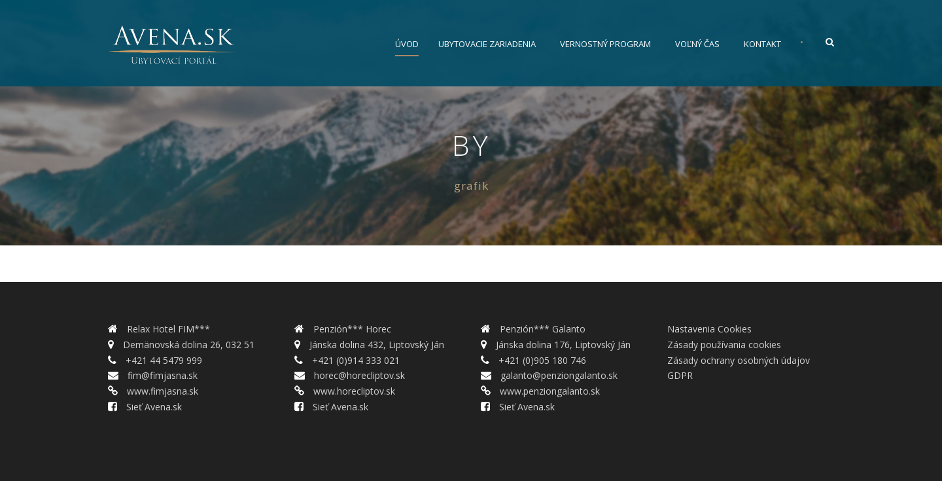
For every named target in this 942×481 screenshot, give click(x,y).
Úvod (407, 44)
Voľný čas (697, 44)
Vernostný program (605, 44)
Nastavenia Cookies (709, 329)
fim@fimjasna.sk (161, 375)
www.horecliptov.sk (353, 391)
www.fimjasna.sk (161, 391)
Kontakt (762, 44)
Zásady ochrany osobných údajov (738, 360)
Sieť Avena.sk (153, 407)
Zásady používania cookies (724, 344)
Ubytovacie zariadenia (487, 44)
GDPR (680, 375)
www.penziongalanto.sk (548, 391)
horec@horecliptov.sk (358, 375)
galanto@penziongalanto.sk (558, 375)
